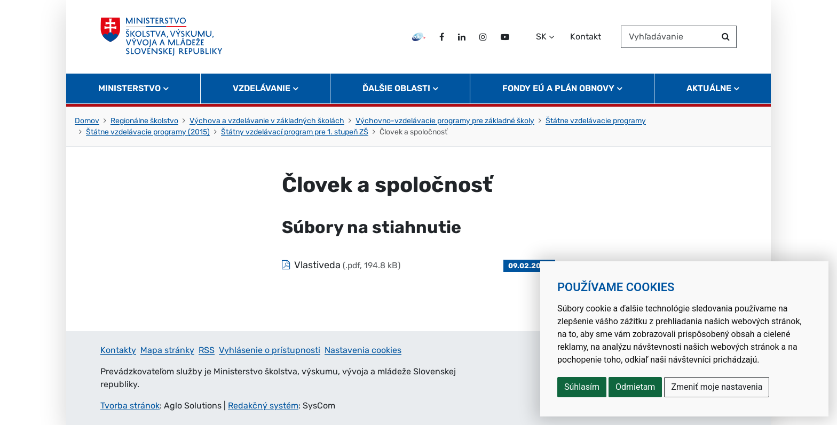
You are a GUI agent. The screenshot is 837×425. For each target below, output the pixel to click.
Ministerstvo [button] (129, 88)
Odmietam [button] (635, 387)
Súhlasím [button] (581, 387)
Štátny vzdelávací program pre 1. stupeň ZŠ (294, 132)
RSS (207, 350)
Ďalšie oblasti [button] (396, 88)
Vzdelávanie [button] (261, 88)
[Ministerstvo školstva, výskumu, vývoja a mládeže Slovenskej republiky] (161, 37)
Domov (87, 120)
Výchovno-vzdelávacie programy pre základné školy (445, 120)
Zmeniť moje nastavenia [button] (716, 387)
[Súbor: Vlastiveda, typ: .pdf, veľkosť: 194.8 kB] (418, 265)
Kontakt (585, 36)
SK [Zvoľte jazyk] (541, 36)
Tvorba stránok (130, 405)
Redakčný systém (263, 405)
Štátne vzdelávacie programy (596, 120)
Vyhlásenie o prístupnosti (269, 350)
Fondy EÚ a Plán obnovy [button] (558, 88)
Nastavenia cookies (363, 350)
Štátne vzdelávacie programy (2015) (148, 132)
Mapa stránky (167, 350)
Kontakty (118, 350)
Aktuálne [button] (708, 88)
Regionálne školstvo (144, 120)
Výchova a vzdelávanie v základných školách (266, 120)
